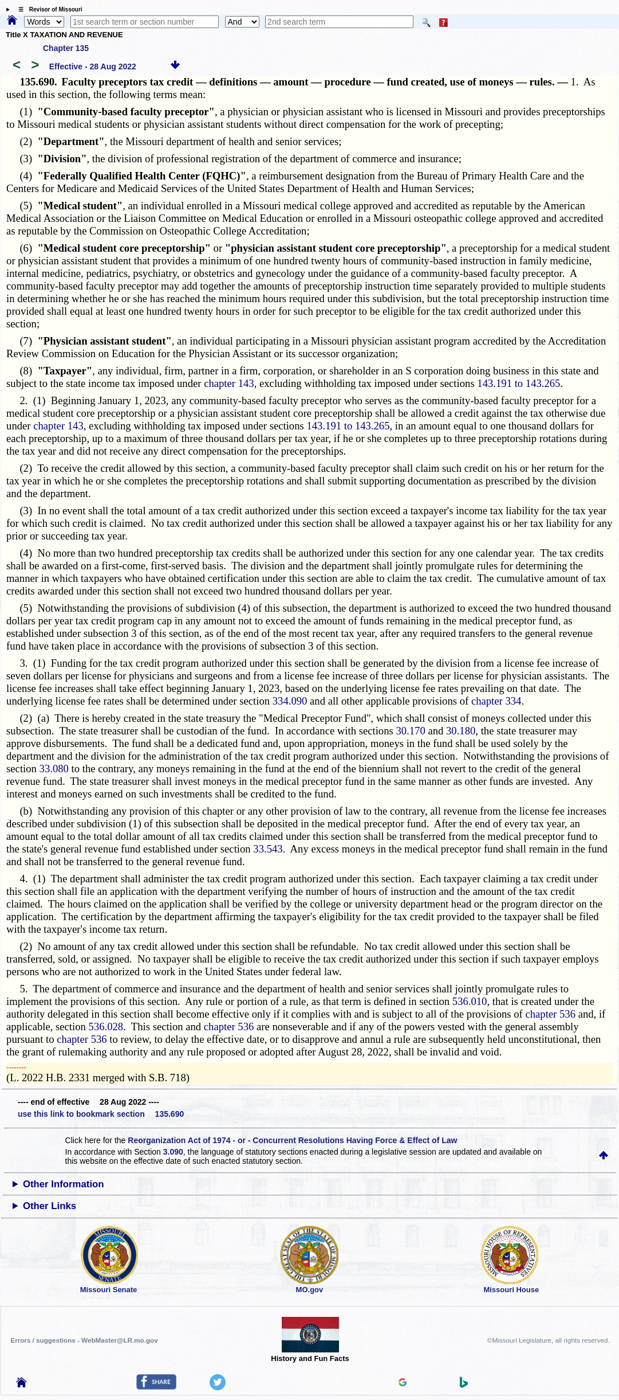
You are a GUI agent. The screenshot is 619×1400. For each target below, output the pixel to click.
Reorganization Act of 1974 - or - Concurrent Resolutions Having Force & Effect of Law (292, 1140)
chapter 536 (550, 1014)
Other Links (49, 1205)
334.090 (290, 701)
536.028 (106, 1026)
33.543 (267, 849)
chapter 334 (496, 701)
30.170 (410, 731)
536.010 (469, 1001)
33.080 (54, 768)
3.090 (173, 1151)
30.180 (460, 731)
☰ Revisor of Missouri (47, 9)
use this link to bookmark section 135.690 (101, 1114)
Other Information (63, 1184)
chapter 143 (229, 383)
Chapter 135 (66, 48)
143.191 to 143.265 (518, 383)
